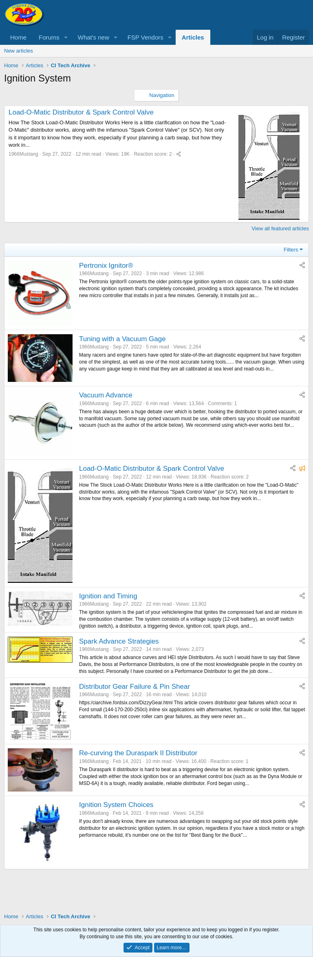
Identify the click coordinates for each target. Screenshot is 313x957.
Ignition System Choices (116, 805)
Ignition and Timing (108, 596)
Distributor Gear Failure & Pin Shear (134, 686)
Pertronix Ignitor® (106, 265)
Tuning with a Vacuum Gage (122, 339)
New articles (18, 51)
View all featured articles (280, 228)
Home (18, 37)
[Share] (178, 154)
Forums (49, 37)
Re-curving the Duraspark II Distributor (138, 753)
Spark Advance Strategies (119, 641)
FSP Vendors (145, 37)
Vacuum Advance (105, 395)
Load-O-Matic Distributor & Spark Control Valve (81, 112)
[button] (66, 37)
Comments (219, 403)
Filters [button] (291, 250)
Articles (193, 37)
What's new (93, 37)
